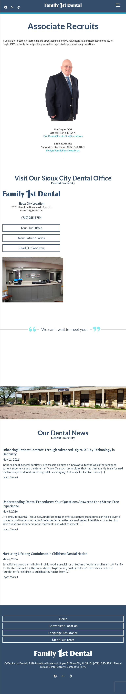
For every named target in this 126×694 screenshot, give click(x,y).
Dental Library (57, 666)
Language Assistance (63, 633)
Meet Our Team (63, 640)
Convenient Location (63, 626)
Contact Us (73, 666)
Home (63, 619)
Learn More (10, 477)
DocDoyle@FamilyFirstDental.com (63, 136)
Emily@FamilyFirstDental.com (63, 150)
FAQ (83, 666)
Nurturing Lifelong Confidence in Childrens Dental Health (44, 554)
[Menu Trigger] (117, 4)
